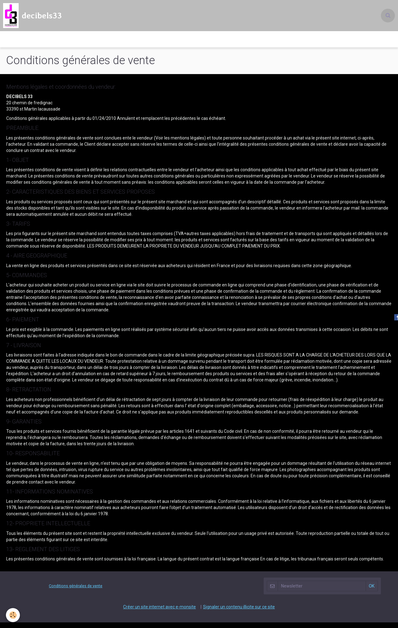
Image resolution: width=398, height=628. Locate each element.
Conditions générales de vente (75, 591)
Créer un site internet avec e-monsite (159, 612)
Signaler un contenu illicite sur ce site (239, 612)
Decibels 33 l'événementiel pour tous (199, 42)
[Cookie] (13, 615)
